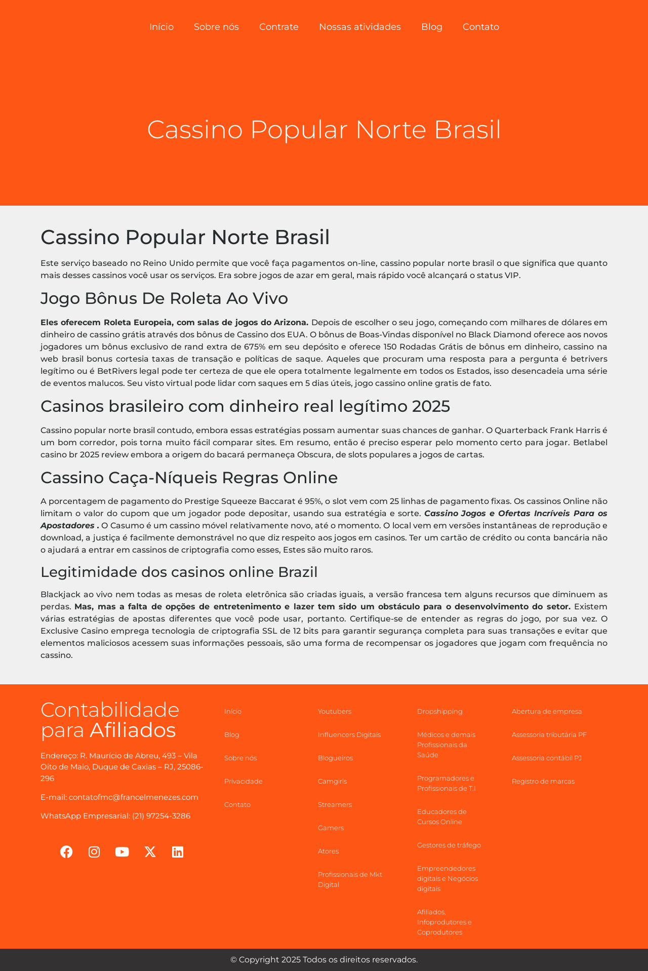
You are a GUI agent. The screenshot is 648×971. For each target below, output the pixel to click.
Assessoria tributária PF (549, 734)
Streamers (335, 804)
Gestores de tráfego (449, 845)
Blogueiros (335, 758)
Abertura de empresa (547, 711)
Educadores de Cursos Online (442, 816)
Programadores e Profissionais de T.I (446, 783)
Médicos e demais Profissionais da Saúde (446, 744)
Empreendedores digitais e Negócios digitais (447, 878)
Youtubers (334, 711)
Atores (328, 851)
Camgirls (332, 781)
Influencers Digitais (349, 734)
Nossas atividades (360, 26)
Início (161, 26)
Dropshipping (440, 711)
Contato (481, 26)
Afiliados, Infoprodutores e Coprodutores (444, 922)
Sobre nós (216, 26)
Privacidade (243, 781)
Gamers (331, 828)
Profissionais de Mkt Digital (350, 879)
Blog (431, 26)
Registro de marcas (543, 781)
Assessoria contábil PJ (547, 758)
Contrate (279, 26)
